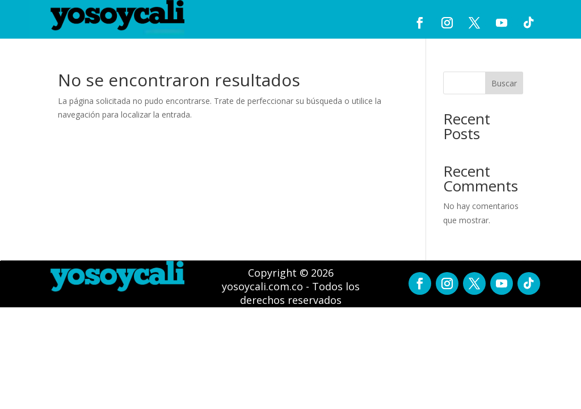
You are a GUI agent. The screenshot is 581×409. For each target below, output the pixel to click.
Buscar (504, 83)
